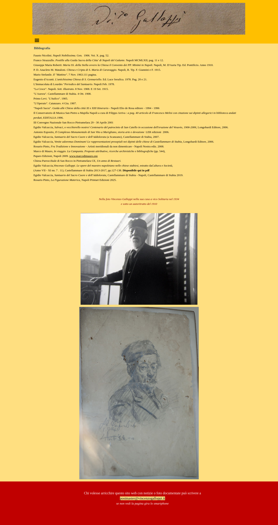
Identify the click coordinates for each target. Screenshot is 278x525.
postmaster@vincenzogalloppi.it (142, 498)
